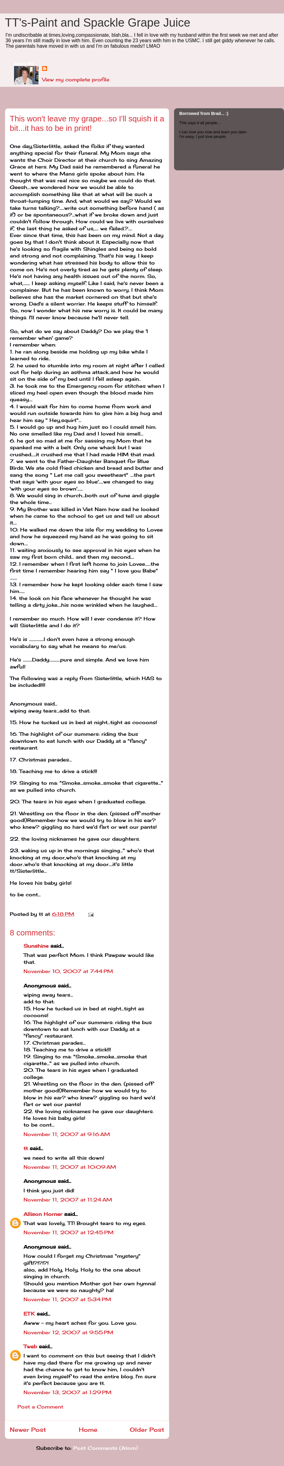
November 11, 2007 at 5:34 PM (67, 1299)
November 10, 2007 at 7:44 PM (68, 971)
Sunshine (36, 946)
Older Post (147, 1429)
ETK (29, 1314)
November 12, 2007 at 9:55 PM (68, 1332)
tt (26, 1148)
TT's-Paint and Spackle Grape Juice (97, 22)
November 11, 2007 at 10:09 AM (70, 1167)
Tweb (30, 1346)
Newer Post (28, 1429)
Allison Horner (43, 1214)
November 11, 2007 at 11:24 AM (68, 1200)
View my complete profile (75, 79)
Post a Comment (40, 1407)
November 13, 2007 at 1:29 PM (67, 1392)
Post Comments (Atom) (105, 1448)
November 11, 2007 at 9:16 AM (67, 1134)
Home (88, 1429)
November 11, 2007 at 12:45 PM (69, 1232)
